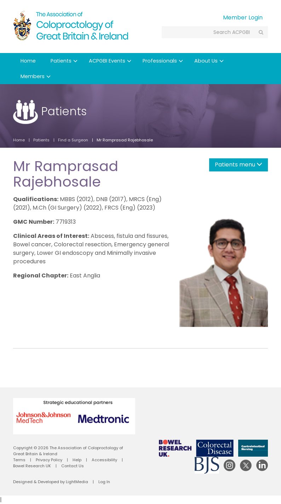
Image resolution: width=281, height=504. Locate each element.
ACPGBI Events (110, 60)
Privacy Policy (49, 460)
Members (36, 76)
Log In (104, 482)
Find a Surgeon (73, 140)
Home (28, 60)
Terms (19, 460)
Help (77, 460)
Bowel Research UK (32, 466)
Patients (64, 60)
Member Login (243, 17)
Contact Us (72, 466)
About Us (209, 60)
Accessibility (104, 460)
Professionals (163, 60)
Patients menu (238, 164)
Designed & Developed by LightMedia (50, 482)
